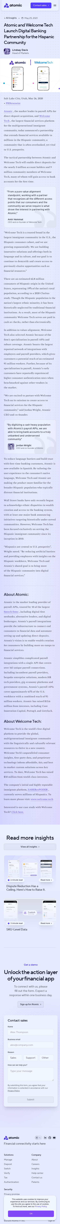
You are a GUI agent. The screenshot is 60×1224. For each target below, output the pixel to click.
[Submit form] (31, 1099)
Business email (14, 1040)
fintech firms (11, 612)
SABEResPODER (38, 790)
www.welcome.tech (42, 799)
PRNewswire (13, 103)
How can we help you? (17, 1065)
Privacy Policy (41, 1206)
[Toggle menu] (55, 5)
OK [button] (31, 1213)
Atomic (8, 111)
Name (10, 1027)
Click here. (17, 812)
